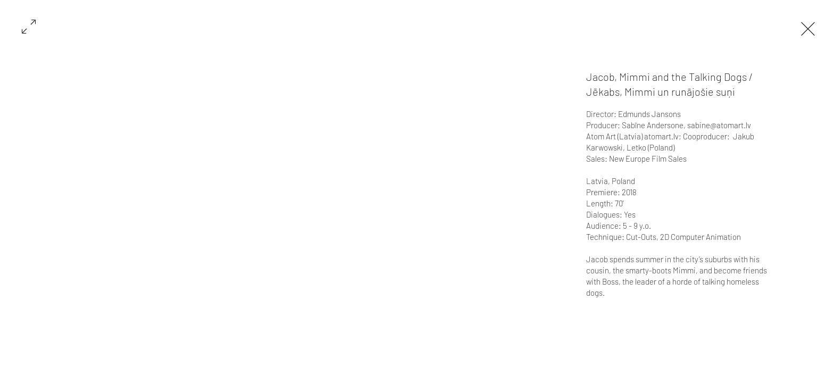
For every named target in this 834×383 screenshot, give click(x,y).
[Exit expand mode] (808, 27)
